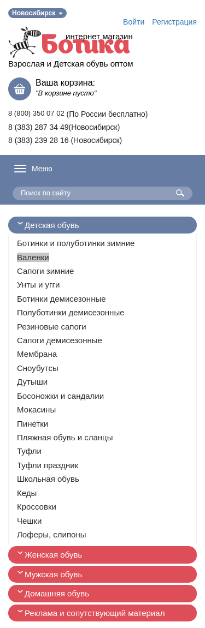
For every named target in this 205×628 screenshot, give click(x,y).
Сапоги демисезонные (59, 340)
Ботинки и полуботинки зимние (75, 243)
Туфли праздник (47, 465)
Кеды (27, 493)
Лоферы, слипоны (51, 534)
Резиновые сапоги (51, 326)
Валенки (33, 257)
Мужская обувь (53, 574)
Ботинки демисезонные (61, 298)
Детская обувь (52, 225)
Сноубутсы (37, 368)
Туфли (29, 451)
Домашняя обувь (57, 593)
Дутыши (32, 381)
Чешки (29, 520)
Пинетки (32, 423)
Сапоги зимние (45, 271)
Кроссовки (36, 506)
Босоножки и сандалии (60, 395)
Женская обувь (53, 554)
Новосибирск (37, 13)
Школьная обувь (48, 478)
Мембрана (37, 353)
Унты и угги (38, 284)
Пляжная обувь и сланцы (65, 437)
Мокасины (36, 409)
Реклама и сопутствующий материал (95, 613)
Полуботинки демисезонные (71, 312)
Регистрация (174, 21)
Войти (133, 21)
